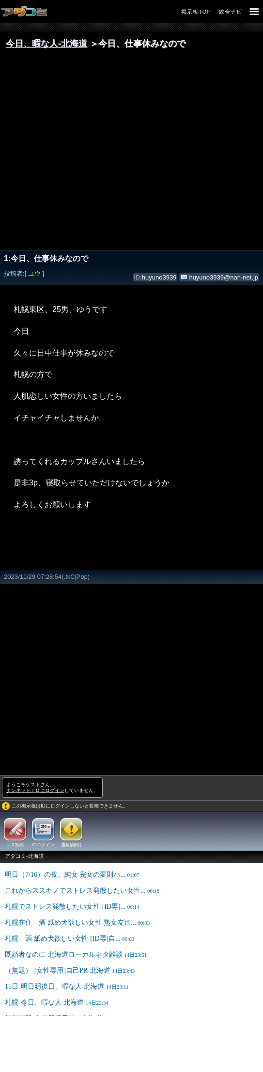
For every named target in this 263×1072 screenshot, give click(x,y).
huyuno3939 (159, 277)
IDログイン (43, 844)
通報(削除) (71, 844)
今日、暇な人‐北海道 (46, 43)
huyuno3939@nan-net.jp (223, 277)
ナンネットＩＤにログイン (35, 790)
